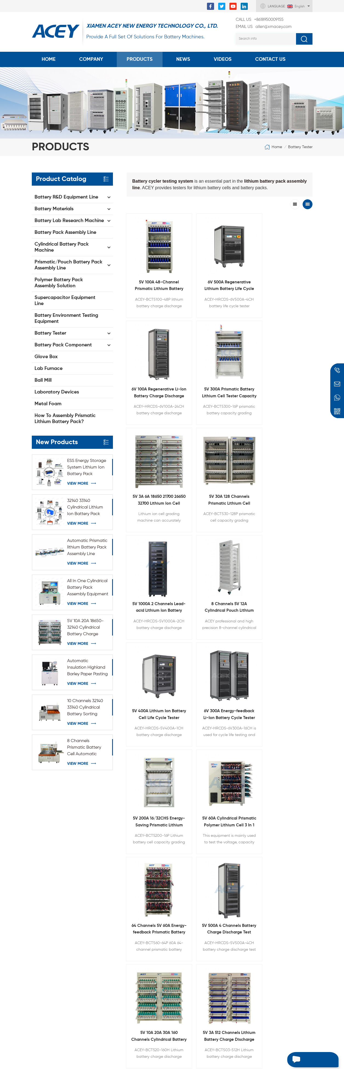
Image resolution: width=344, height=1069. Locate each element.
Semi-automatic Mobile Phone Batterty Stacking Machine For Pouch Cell (196, 997)
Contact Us (270, 59)
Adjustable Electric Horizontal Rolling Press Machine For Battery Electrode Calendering (199, 918)
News (183, 59)
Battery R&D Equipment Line (66, 197)
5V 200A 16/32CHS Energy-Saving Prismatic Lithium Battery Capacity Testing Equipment (243, 433)
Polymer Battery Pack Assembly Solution (59, 282)
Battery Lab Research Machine (69, 220)
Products (140, 59)
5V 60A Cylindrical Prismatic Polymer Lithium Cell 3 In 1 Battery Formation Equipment (291, 433)
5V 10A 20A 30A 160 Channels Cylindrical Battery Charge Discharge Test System (243, 517)
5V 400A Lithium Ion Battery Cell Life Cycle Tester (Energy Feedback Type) (148, 433)
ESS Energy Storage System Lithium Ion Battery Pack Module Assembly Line (86, 468)
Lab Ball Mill (104, 907)
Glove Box (46, 356)
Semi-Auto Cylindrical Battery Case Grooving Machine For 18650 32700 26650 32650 (195, 977)
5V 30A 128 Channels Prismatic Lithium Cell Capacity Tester (195, 348)
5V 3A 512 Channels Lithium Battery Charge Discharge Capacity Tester (291, 517)
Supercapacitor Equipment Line (65, 300)
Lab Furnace (48, 368)
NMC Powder (106, 953)
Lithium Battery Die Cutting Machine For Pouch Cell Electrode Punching (199, 938)
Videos (223, 59)
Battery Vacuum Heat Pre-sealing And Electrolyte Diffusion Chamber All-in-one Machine (200, 1017)
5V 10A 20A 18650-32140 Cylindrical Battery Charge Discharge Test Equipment (85, 628)
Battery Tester (300, 147)
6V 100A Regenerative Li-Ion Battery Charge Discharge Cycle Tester (243, 263)
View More (77, 483)
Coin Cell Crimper (110, 888)
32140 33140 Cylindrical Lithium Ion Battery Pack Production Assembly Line (85, 508)
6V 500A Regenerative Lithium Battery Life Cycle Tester (195, 263)
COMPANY (91, 59)
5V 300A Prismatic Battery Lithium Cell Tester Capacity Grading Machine (291, 263)
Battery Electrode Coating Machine (119, 876)
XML (36, 930)
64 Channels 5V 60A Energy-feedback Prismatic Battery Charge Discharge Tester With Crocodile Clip (148, 517)
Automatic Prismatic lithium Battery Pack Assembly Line (87, 547)
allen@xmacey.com (264, 26)
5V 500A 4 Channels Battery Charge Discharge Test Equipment (196, 517)
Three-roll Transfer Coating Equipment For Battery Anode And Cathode (195, 898)
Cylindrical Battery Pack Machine (62, 247)
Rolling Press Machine (114, 897)
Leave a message (307, 1060)
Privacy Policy (45, 939)
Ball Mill (43, 380)
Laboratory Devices (57, 392)
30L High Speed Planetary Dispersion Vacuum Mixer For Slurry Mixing (194, 879)
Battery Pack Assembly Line (65, 232)
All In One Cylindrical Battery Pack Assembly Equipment (87, 587)
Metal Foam (48, 403)
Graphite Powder (110, 963)
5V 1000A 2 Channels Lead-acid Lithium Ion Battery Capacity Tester (243, 348)
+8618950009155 (259, 19)
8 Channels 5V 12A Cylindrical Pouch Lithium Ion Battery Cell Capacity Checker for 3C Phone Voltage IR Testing (291, 348)
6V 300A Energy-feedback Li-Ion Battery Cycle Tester (196, 433)
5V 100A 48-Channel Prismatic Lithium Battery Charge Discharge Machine (148, 263)
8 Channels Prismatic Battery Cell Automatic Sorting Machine (84, 748)
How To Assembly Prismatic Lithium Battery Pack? (65, 418)
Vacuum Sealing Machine (118, 925)
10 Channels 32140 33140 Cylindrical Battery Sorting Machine (85, 708)
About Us (41, 883)
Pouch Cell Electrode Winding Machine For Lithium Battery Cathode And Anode (195, 957)
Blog (36, 911)
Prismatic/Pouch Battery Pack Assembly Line (68, 265)
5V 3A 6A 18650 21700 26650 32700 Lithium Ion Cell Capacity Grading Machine (148, 348)
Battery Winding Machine (118, 944)
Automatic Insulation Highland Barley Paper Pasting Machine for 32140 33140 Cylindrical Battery (87, 668)
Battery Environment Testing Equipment (66, 318)
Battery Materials (54, 208)
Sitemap (40, 920)
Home (49, 59)
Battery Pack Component (63, 345)
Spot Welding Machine (115, 916)
